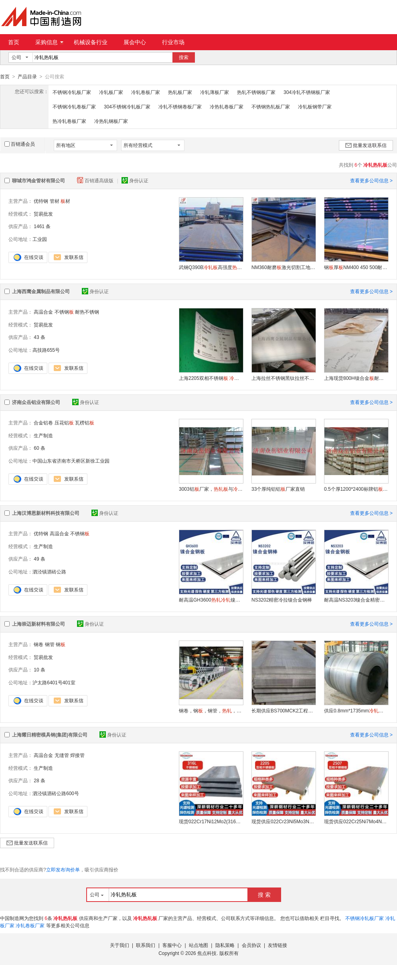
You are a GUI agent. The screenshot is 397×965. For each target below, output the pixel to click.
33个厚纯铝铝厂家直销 (278, 489)
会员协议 (251, 945)
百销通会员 (19, 144)
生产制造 (43, 435)
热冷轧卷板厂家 (69, 121)
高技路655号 (46, 350)
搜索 (183, 57)
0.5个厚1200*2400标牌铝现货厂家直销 (356, 489)
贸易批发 (43, 213)
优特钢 (41, 201)
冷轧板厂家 (111, 92)
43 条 (39, 337)
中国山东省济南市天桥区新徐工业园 (70, 460)
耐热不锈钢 (87, 311)
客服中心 (172, 945)
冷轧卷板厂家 (145, 92)
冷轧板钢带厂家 (315, 106)
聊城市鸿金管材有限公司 (38, 180)
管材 (54, 201)
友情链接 (277, 945)
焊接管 (77, 755)
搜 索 (264, 894)
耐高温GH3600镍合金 (211, 599)
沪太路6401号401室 (53, 682)
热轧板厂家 (180, 92)
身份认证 (135, 180)
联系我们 (145, 945)
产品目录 (27, 77)
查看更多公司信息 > (371, 180)
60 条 (39, 448)
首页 (13, 42)
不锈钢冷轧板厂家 (72, 92)
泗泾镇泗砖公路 (49, 571)
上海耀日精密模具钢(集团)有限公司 (49, 734)
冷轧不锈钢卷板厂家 (180, 106)
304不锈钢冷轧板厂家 (127, 106)
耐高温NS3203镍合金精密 (356, 599)
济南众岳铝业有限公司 (36, 402)
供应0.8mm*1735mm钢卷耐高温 (356, 710)
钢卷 (38, 644)
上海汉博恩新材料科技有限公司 (45, 513)
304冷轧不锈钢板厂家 (307, 92)
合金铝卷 (43, 422)
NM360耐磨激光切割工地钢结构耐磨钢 (283, 267)
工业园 (39, 239)
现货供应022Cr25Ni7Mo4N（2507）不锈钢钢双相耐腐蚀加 (356, 821)
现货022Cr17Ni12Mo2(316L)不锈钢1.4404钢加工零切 (211, 821)
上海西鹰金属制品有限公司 (41, 291)
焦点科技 (207, 953)
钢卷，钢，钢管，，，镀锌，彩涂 (211, 710)
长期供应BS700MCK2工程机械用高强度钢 (283, 710)
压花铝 (64, 422)
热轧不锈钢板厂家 (256, 92)
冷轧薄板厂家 (214, 92)
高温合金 (43, 311)
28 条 (39, 780)
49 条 (39, 558)
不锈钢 (64, 311)
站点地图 (198, 945)
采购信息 (49, 42)
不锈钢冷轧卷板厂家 (74, 106)
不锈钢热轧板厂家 (270, 106)
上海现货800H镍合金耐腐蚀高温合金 (356, 378)
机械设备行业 (90, 42)
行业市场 (173, 42)
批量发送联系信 (366, 145)
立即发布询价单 (63, 869)
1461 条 (42, 226)
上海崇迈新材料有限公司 (38, 623)
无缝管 (62, 755)
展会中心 (135, 42)
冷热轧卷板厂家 (226, 106)
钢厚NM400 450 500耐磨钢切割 (356, 267)
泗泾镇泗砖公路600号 (55, 793)
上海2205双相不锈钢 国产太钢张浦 (211, 378)
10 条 (39, 669)
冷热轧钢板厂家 (111, 121)
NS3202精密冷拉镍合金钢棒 (281, 599)
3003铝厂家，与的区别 (211, 489)
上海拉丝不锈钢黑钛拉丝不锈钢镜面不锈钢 (283, 378)
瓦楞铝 (84, 422)
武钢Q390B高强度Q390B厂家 (211, 267)
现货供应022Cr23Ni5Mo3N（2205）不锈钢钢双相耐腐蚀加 (283, 821)
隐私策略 (225, 945)
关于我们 (119, 945)
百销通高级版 (96, 180)
